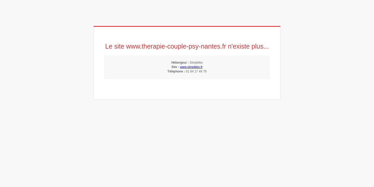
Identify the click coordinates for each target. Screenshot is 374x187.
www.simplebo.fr (191, 67)
